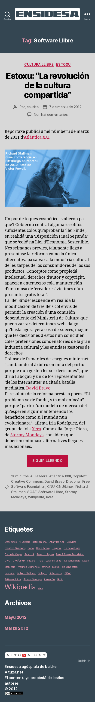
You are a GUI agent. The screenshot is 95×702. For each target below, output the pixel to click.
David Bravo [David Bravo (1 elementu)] (42, 548)
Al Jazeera (38, 476)
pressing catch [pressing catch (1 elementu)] (70, 566)
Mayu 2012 (16, 617)
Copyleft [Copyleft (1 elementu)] (71, 541)
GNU (51, 486)
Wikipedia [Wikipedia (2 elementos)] (20, 587)
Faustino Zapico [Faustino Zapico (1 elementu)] (45, 554)
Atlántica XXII (60, 476)
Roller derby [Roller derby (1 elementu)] (55, 573)
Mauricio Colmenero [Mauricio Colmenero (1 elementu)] (29, 566)
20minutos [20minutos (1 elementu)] (11, 541)
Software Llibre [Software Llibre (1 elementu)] (13, 579)
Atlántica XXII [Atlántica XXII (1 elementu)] (56, 541)
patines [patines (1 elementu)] (46, 566)
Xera (36, 429)
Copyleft (80, 476)
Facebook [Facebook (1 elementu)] (29, 554)
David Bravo (38, 388)
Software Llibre (50, 492)
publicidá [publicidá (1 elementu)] (10, 573)
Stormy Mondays (27, 435)
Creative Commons (27, 481)
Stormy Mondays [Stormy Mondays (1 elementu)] (33, 579)
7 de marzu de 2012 (65, 107)
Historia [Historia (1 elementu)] (31, 560)
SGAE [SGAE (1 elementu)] (67, 573)
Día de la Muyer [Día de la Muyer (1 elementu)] (13, 554)
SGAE (32, 492)
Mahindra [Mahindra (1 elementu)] (10, 566)
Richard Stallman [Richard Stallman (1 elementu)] (26, 573)
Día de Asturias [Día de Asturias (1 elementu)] (72, 548)
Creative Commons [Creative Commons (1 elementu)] (15, 548)
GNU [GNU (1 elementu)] (7, 560)
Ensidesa (13, 666)
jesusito (32, 107)
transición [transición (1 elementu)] (49, 579)
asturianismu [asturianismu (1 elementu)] (40, 541)
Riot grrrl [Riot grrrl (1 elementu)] (42, 573)
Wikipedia (36, 497)
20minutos (20, 476)
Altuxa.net (14, 672)
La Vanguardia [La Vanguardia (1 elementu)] (72, 560)
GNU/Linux (65, 486)
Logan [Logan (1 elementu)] (85, 560)
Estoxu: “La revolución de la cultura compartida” (47, 85)
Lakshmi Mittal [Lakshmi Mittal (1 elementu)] (54, 560)
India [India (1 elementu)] (40, 560)
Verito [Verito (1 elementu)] (60, 579)
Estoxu (63, 64)
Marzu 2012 (16, 628)
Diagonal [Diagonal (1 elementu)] (56, 548)
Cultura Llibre (39, 64)
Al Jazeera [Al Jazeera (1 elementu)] (24, 541)
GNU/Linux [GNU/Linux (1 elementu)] (18, 560)
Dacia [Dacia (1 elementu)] (31, 548)
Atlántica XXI (37, 137)
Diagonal (73, 481)
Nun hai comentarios (50, 114)
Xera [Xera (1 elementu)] (40, 588)
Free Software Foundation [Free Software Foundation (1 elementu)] (70, 554)
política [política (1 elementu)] (56, 566)
